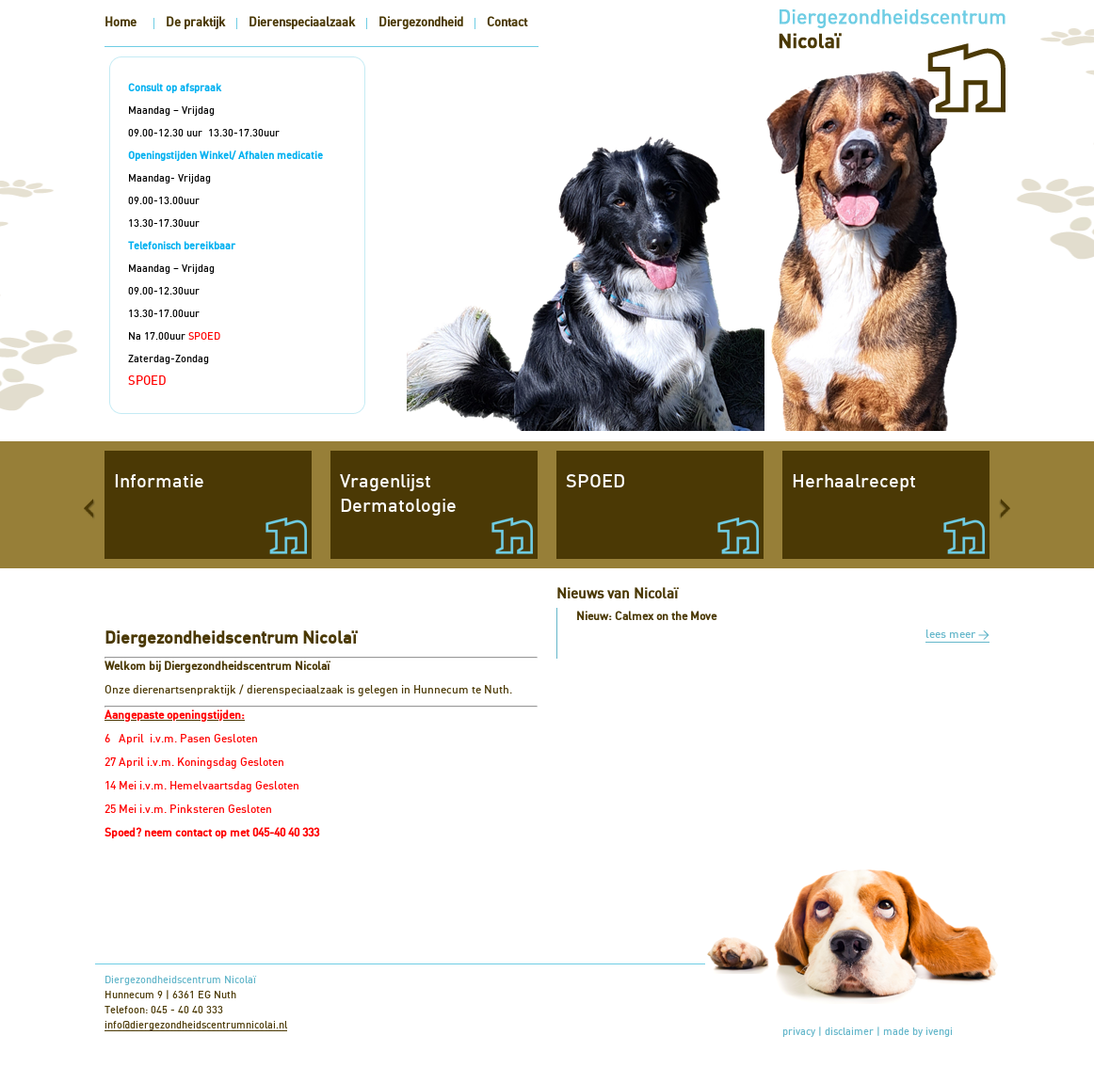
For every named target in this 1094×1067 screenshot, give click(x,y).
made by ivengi (918, 1032)
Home (121, 23)
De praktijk (195, 23)
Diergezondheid (420, 23)
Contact (507, 23)
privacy (798, 1032)
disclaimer (849, 1032)
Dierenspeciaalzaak (302, 23)
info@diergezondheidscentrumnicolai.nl (196, 1025)
